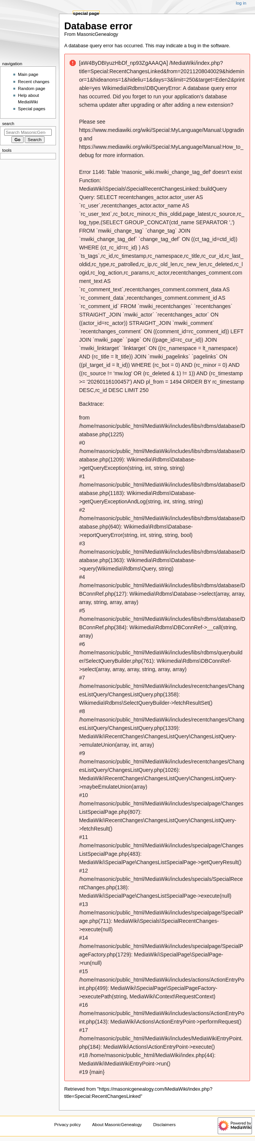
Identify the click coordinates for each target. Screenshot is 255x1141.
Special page (86, 13)
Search (8, 123)
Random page (31, 88)
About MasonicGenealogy (117, 1124)
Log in (241, 3)
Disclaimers (164, 1124)
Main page (28, 74)
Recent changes (33, 81)
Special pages (31, 108)
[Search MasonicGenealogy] (28, 132)
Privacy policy (67, 1124)
